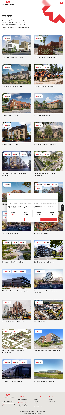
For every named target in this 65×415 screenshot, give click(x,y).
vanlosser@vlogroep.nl (9, 404)
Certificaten (52, 401)
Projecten (51, 399)
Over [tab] (50, 197)
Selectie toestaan (32, 219)
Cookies (29, 413)
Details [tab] (32, 197)
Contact (36, 399)
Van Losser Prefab (38, 406)
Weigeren (16, 219)
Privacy (25, 413)
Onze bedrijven (37, 403)
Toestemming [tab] (15, 197)
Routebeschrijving (22, 402)
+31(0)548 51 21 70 (8, 401)
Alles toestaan (49, 219)
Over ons (36, 401)
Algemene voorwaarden (36, 413)
